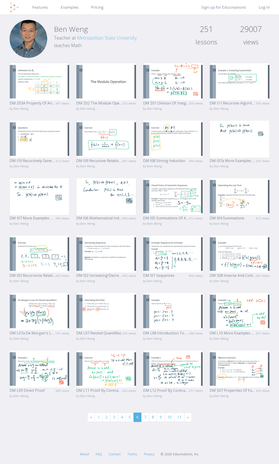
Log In (264, 7)
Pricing (97, 7)
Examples (69, 7)
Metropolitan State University (107, 38)
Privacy (149, 454)
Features (40, 7)
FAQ (99, 454)
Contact (115, 454)
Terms (132, 454)
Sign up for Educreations (223, 7)
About (84, 454)
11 (179, 417)
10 (169, 417)
